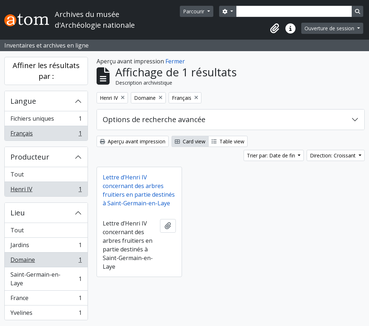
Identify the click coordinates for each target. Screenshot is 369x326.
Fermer (175, 61)
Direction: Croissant (333, 155)
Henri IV (46, 190)
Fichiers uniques (46, 120)
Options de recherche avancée (154, 119)
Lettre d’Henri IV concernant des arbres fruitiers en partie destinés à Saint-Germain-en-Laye (139, 190)
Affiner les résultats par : (46, 71)
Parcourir (194, 11)
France (46, 299)
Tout (17, 174)
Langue (23, 101)
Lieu (17, 213)
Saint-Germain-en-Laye (46, 279)
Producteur (29, 157)
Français (46, 134)
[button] (275, 28)
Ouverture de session (330, 28)
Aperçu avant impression (132, 141)
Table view (228, 141)
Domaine (46, 261)
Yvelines (46, 314)
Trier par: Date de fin (272, 155)
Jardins (46, 247)
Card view (190, 141)
